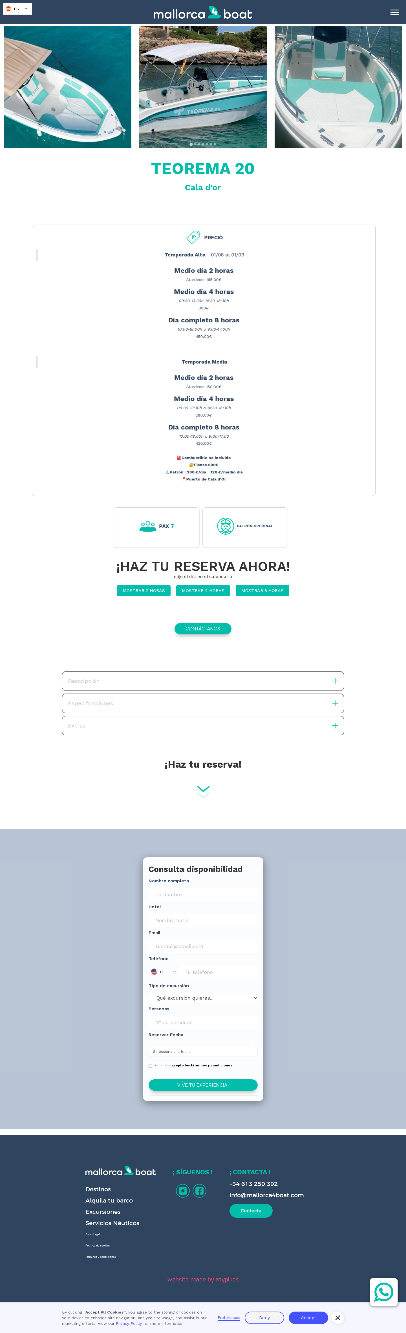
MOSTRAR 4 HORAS (203, 590)
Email (154, 932)
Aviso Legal (92, 1234)
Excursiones (102, 1211)
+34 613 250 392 (254, 1184)
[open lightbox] (67, 87)
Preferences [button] (229, 1317)
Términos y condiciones (100, 1257)
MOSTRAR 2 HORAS (144, 590)
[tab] (191, 144)
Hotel (155, 906)
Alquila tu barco (109, 1200)
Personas (159, 1008)
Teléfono (159, 958)
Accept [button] (308, 1317)
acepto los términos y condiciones (202, 1065)
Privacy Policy (129, 1323)
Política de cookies (97, 1245)
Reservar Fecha (166, 1034)
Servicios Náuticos (112, 1223)
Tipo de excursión (169, 985)
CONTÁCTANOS (203, 628)
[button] (163, 971)
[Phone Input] (218, 972)
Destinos (98, 1189)
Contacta (251, 1210)
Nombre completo (169, 881)
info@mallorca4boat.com (267, 1195)
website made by (203, 1279)
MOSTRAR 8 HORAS (262, 590)
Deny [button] (264, 1317)
